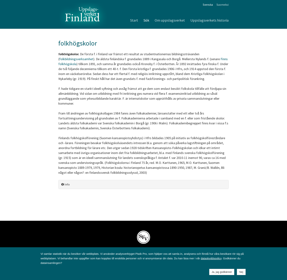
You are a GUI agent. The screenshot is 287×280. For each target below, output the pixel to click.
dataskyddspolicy (211, 258)
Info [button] (65, 184)
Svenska (208, 4)
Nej (241, 271)
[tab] (143, 184)
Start (134, 20)
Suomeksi (223, 4)
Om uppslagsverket (170, 20)
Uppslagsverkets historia (209, 20)
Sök (146, 20)
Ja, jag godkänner (222, 271)
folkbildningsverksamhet (76, 59)
